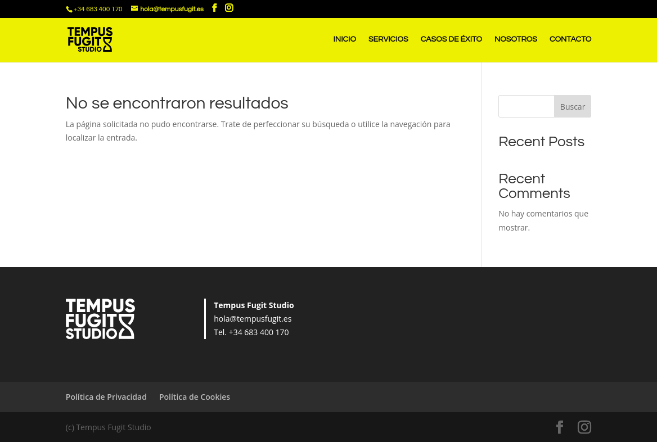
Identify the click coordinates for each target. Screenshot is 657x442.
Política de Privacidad (106, 396)
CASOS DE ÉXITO (451, 39)
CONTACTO (570, 39)
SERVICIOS (388, 39)
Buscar (573, 106)
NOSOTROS (515, 39)
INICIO (345, 39)
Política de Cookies (194, 396)
